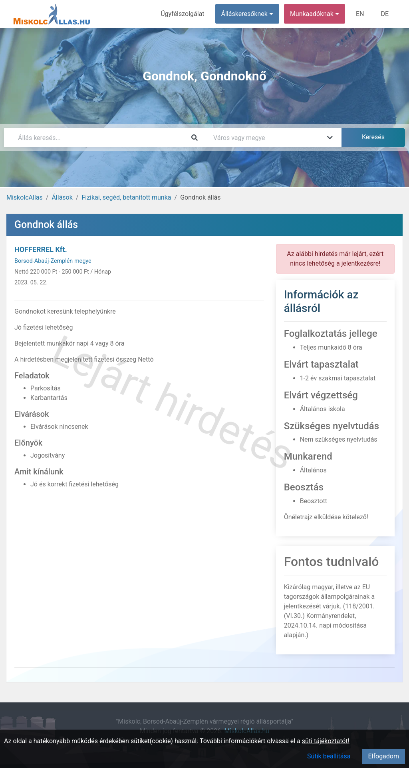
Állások (62, 197)
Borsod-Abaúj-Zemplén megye (52, 261)
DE (385, 14)
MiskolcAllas (24, 197)
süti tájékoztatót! (325, 741)
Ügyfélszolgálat (182, 14)
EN (360, 14)
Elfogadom (383, 756)
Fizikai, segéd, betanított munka (126, 197)
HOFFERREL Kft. (40, 249)
